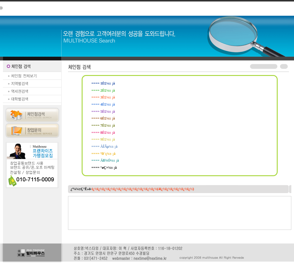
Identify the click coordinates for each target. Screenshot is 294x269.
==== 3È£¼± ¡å (103, 97)
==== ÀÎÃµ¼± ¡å (104, 146)
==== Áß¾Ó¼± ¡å (105, 160)
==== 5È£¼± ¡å (103, 111)
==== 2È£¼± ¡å (103, 90)
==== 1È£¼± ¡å (103, 83)
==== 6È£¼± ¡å (103, 118)
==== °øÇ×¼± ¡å (104, 167)
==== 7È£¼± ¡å (103, 125)
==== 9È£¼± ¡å (103, 139)
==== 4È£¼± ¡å (103, 104)
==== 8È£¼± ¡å (103, 132)
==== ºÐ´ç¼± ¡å (103, 154)
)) (1, 8)
